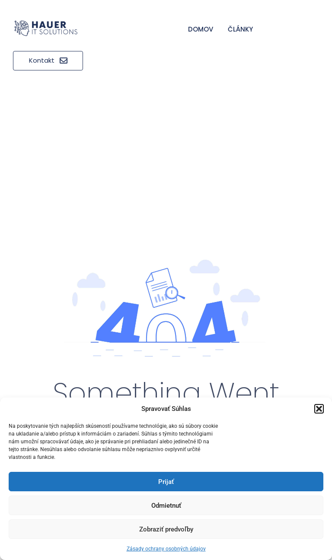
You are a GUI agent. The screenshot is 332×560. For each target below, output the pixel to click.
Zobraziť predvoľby (166, 529)
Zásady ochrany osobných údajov (166, 549)
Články (240, 29)
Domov (200, 29)
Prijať (166, 482)
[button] (319, 408)
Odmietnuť (166, 505)
